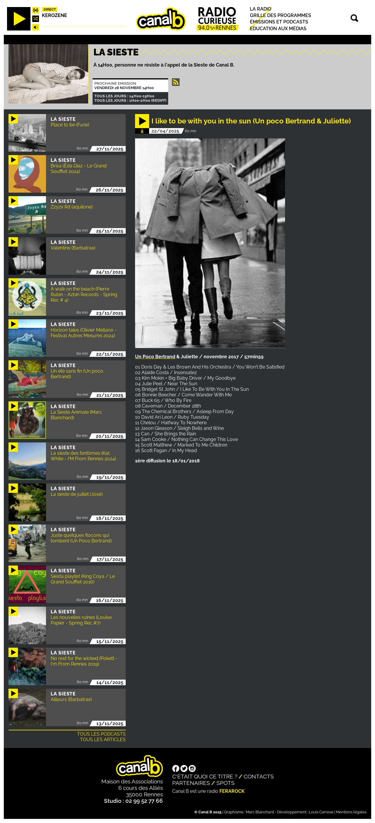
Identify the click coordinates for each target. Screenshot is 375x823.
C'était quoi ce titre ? (204, 776)
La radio (260, 9)
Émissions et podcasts (279, 22)
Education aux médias (278, 28)
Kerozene (54, 15)
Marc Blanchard (260, 812)
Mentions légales (351, 812)
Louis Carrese (321, 812)
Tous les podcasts (101, 734)
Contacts (259, 776)
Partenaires (191, 783)
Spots (226, 783)
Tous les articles (103, 739)
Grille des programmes (280, 15)
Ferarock (232, 791)
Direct (50, 9)
